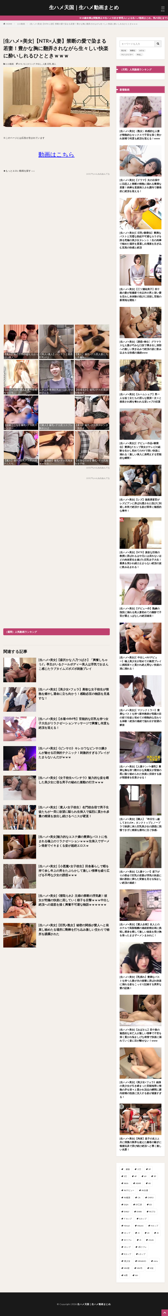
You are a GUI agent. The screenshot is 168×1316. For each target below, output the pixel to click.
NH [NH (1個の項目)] (136, 1275)
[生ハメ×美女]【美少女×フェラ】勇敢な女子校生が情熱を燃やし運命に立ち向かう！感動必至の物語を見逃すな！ (74, 693)
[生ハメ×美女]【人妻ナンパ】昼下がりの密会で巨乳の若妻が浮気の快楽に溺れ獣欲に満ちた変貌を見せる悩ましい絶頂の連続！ (140, 877)
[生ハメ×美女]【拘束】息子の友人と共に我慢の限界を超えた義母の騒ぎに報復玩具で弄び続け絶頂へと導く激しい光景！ (140, 1144)
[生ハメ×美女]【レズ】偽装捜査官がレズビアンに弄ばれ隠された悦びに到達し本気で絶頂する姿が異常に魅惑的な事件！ (140, 505)
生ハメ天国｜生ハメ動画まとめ (84, 7)
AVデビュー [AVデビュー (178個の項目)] (129, 1190)
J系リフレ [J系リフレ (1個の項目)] (142, 1247)
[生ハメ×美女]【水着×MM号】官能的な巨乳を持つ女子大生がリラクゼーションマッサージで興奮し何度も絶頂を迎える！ (74, 723)
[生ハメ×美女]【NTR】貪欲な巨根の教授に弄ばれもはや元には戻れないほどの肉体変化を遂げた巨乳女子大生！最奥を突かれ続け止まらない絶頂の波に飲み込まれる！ (140, 559)
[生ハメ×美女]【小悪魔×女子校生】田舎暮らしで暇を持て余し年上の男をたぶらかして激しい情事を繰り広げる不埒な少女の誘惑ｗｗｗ (74, 870)
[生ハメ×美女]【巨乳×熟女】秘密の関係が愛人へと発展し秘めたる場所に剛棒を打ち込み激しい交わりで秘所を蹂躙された (74, 929)
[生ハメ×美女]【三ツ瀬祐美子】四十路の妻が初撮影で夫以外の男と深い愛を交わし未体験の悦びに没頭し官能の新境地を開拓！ (140, 295)
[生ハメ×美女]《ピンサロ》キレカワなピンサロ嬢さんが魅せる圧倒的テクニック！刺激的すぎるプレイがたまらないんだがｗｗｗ (74, 752)
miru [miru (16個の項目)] (156, 1261)
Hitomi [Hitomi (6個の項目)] (140, 1225)
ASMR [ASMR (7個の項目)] (138, 1183)
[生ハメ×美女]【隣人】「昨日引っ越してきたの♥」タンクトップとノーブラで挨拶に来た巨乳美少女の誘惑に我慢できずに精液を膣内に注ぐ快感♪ (140, 825)
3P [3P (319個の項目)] (149, 1169)
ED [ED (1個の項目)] (150, 1204)
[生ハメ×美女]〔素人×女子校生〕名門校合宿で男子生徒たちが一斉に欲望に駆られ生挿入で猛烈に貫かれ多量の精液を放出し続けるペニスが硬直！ (74, 811)
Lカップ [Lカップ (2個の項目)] (141, 1254)
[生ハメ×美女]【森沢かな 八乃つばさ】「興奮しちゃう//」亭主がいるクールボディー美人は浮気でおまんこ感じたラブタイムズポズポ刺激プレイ (73, 664)
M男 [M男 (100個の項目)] (126, 1275)
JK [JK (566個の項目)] (158, 1233)
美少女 (123, 50)
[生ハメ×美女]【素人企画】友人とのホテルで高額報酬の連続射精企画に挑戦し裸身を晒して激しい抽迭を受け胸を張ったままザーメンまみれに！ (140, 930)
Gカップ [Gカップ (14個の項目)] (143, 1218)
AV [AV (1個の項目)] (149, 1183)
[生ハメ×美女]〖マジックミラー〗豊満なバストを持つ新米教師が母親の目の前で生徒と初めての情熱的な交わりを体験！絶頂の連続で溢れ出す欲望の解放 (140, 717)
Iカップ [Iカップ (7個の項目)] (127, 1233)
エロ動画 (21, 24)
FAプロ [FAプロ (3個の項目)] (152, 1211)
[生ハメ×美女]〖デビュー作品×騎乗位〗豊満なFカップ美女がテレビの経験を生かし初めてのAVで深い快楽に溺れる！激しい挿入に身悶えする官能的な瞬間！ (140, 450)
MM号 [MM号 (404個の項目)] (139, 1268)
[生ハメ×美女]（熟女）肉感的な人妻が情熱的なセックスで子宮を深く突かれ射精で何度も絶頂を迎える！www (140, 135)
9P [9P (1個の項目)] (155, 1176)
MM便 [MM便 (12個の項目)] (126, 1268)
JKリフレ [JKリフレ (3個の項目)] (128, 1240)
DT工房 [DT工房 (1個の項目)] (139, 1204)
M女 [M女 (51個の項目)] (152, 1268)
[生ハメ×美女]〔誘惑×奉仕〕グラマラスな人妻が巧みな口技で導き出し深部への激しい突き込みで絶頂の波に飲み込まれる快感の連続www (140, 347)
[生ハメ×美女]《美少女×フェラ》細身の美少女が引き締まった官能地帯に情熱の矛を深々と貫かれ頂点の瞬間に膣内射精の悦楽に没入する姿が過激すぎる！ (140, 1089)
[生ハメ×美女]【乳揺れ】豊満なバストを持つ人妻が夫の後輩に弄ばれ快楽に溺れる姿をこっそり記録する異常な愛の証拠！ (140, 982)
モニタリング (29, 64)
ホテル (141, 50)
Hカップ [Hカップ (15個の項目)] (154, 1225)
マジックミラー (127, 55)
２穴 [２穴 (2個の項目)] (139, 1169)
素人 (54, 64)
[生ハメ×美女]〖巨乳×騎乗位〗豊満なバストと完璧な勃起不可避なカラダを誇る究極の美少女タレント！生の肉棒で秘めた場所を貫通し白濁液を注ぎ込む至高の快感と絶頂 (140, 240)
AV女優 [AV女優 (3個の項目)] (145, 1190)
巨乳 (49, 64)
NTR (20, 64)
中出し (39, 64)
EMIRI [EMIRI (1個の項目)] (139, 1211)
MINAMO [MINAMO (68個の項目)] (142, 1261)
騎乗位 (132, 50)
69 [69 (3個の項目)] (145, 1176)
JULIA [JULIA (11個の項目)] (151, 1240)
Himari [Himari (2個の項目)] (127, 1225)
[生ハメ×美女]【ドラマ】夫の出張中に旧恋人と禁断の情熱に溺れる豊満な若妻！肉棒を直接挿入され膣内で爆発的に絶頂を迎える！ (140, 186)
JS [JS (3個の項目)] (140, 1240)
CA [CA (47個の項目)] (139, 1197)
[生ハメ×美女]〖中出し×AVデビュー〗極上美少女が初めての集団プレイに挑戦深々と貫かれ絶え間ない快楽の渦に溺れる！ (140, 663)
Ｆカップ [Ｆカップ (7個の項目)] (128, 1218)
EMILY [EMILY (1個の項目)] (126, 1211)
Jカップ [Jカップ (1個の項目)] (127, 1247)
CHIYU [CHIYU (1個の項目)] (151, 1197)
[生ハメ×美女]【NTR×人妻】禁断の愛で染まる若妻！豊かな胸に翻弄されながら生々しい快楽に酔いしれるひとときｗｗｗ (84, 24)
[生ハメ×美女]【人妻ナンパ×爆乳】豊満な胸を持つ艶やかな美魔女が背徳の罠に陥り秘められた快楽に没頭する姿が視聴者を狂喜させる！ (140, 772)
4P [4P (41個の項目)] (135, 1176)
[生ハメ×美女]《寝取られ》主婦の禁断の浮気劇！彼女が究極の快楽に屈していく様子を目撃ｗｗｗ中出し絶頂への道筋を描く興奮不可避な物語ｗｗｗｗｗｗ (74, 900)
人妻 (44, 64)
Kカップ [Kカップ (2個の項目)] (127, 1254)
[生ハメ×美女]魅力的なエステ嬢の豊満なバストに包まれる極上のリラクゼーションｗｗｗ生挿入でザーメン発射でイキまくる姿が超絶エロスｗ (74, 841)
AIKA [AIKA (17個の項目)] (126, 1183)
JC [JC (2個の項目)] (139, 1233)
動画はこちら (56, 154)
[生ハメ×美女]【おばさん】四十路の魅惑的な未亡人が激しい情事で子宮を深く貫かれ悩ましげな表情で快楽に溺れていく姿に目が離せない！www (140, 1035)
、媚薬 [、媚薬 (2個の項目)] (127, 1169)
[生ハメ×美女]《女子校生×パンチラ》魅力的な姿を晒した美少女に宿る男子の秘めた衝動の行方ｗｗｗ (74, 780)
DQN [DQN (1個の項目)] (126, 1204)
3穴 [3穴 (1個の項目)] (125, 1176)
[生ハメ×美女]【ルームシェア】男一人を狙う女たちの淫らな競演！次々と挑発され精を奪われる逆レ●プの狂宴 (140, 398)
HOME (9, 24)
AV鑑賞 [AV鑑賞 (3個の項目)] (127, 1197)
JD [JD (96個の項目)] (148, 1233)
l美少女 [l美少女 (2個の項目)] (127, 1261)
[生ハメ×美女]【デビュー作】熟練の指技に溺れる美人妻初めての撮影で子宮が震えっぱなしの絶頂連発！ (140, 612)
